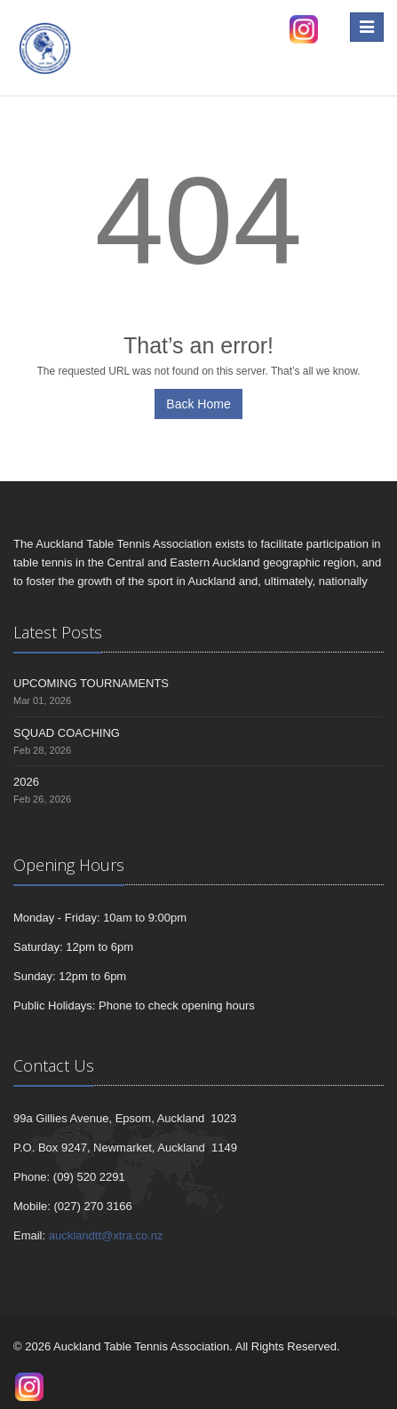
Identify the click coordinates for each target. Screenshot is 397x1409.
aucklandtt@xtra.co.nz (106, 1235)
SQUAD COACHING (66, 733)
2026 (26, 781)
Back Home (198, 404)
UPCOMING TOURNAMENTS (91, 683)
